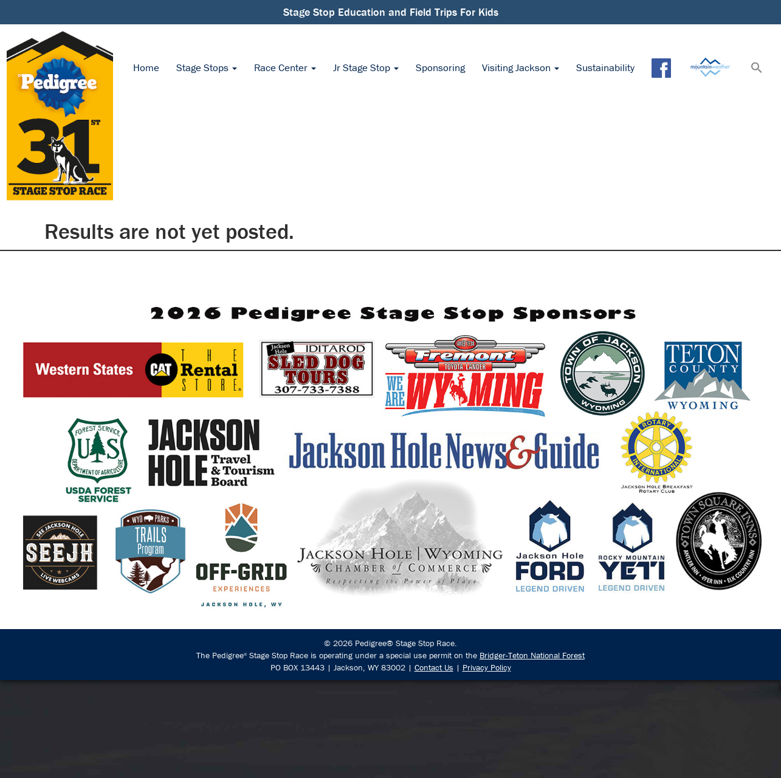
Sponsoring (440, 67)
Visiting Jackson (520, 67)
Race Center (285, 67)
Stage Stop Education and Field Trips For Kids (390, 12)
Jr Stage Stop (366, 67)
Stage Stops (206, 67)
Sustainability (605, 67)
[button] (756, 68)
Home (146, 67)
